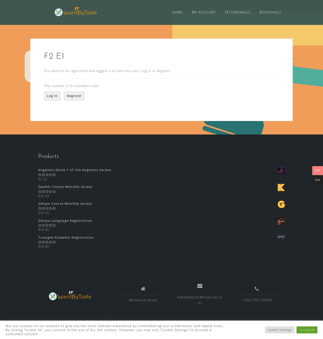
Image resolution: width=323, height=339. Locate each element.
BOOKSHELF (271, 12)
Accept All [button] (307, 330)
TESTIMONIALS (238, 12)
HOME (177, 12)
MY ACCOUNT (204, 12)
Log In (52, 95)
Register (74, 95)
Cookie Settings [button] (280, 330)
